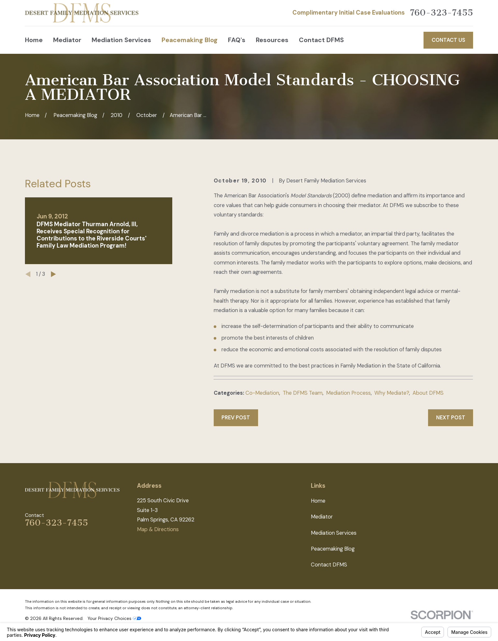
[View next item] (53, 274)
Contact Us (448, 40)
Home (318, 500)
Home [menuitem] (34, 40)
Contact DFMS (329, 564)
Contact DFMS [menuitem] (321, 40)
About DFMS (428, 393)
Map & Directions (158, 529)
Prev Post (235, 417)
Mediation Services (334, 533)
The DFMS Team (303, 393)
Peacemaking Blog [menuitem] (190, 40)
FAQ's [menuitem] (236, 40)
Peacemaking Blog (333, 548)
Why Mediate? (391, 393)
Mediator (322, 516)
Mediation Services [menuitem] (121, 40)
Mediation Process (348, 393)
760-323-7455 (441, 13)
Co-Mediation (262, 393)
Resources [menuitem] (272, 40)
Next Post (450, 417)
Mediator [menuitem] (67, 40)
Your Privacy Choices (114, 618)
